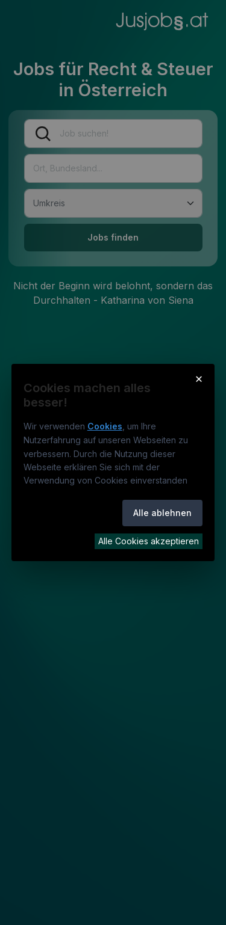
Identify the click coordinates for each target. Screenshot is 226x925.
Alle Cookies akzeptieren (148, 541)
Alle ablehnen (162, 513)
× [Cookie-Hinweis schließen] (199, 378)
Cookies (104, 426)
